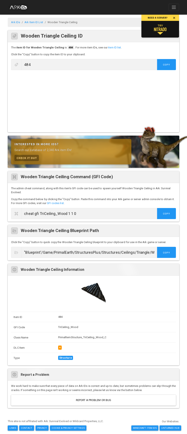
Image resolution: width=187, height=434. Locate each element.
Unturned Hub (170, 427)
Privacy (42, 427)
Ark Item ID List (33, 22)
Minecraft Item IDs (145, 427)
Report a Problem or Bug (93, 400)
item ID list (114, 47)
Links (12, 427)
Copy (166, 64)
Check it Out (27, 158)
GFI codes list (55, 203)
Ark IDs (15, 22)
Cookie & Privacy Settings (68, 427)
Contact (26, 427)
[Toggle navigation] (174, 7)
